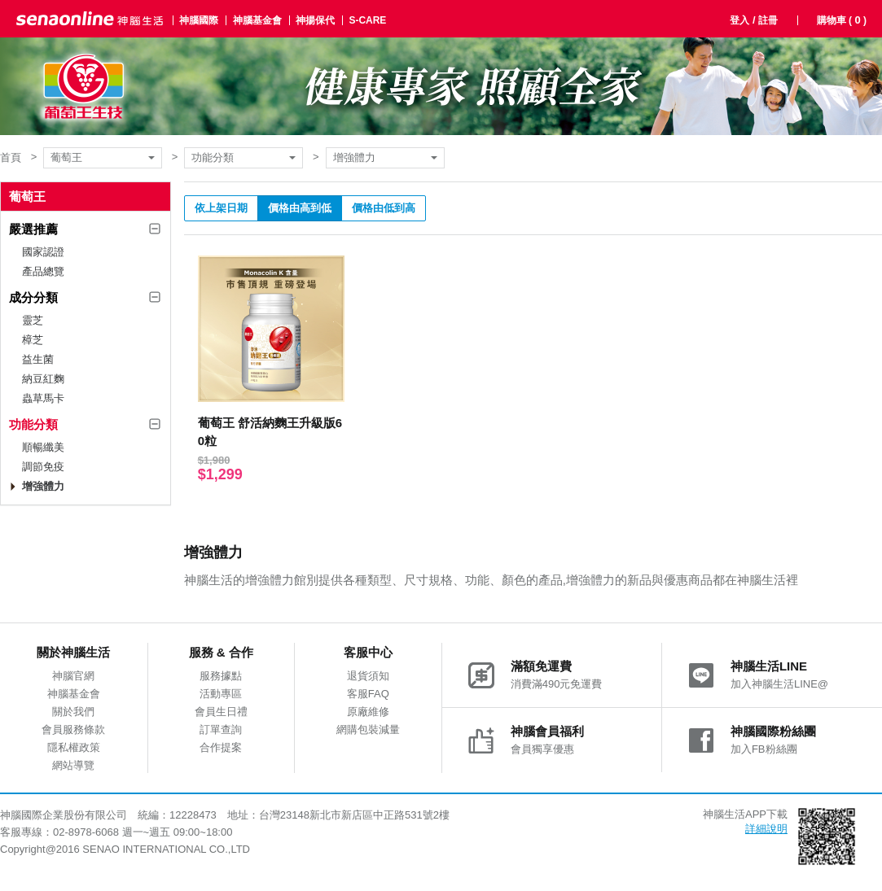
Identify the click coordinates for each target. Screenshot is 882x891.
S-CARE (367, 20)
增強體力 (354, 157)
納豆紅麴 (43, 379)
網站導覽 (73, 765)
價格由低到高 (383, 208)
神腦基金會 (257, 20)
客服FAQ (368, 694)
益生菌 (38, 359)
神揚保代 (315, 20)
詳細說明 (766, 829)
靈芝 (32, 320)
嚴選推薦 (33, 229)
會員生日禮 (221, 711)
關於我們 (73, 711)
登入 (739, 20)
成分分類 (33, 297)
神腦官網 (73, 676)
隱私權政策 (73, 747)
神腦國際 (198, 20)
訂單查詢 (221, 729)
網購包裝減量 (368, 729)
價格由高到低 (299, 208)
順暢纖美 (43, 447)
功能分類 (212, 157)
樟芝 (32, 340)
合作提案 (221, 747)
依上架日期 (221, 208)
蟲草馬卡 (43, 398)
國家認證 (43, 252)
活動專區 (221, 694)
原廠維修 (368, 711)
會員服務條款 (73, 729)
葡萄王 (66, 157)
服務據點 (221, 676)
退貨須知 (368, 676)
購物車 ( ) (842, 20)
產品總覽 (43, 271)
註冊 (768, 20)
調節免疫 (43, 467)
